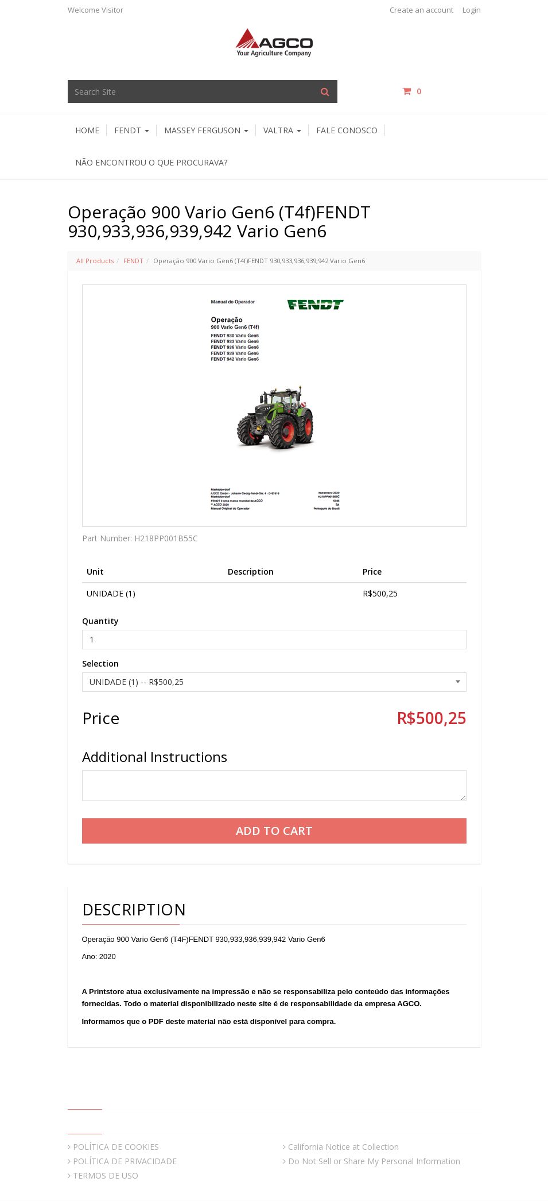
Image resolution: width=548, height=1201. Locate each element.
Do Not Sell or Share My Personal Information (374, 1161)
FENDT (133, 260)
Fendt (131, 130)
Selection (100, 663)
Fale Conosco (347, 130)
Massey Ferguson (206, 130)
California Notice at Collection (343, 1146)
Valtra (282, 130)
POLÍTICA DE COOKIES (116, 1146)
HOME (87, 130)
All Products (95, 260)
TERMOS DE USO (105, 1175)
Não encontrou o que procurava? (151, 162)
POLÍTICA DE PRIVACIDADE (125, 1161)
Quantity (100, 620)
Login (472, 10)
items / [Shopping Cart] (441, 91)
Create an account (421, 10)
